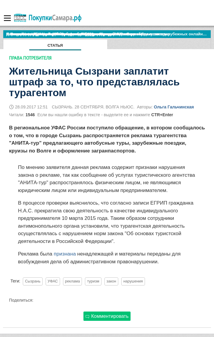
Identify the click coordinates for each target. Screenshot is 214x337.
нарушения (133, 281)
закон (111, 281)
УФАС (53, 281)
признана (65, 254)
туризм (93, 281)
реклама (72, 281)
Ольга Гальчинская (174, 107)
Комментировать (107, 316)
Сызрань (32, 281)
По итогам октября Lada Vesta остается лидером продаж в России (70, 34)
